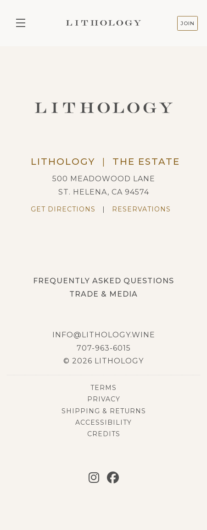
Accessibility (103, 422)
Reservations (141, 209)
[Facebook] (113, 478)
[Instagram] (94, 478)
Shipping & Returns (104, 411)
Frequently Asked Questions (103, 280)
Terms (103, 388)
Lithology (103, 23)
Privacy (103, 399)
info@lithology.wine (103, 334)
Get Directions (63, 209)
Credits (103, 434)
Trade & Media (103, 294)
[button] (23, 23)
